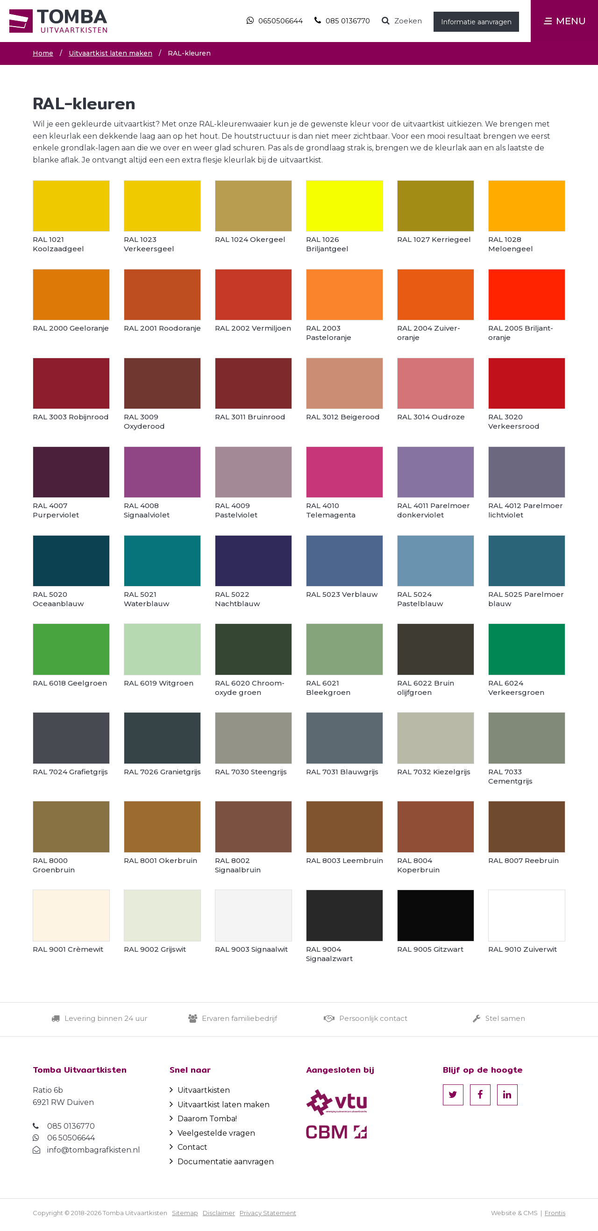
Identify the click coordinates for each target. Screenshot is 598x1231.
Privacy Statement (268, 1213)
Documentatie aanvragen (222, 1161)
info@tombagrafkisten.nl (93, 1150)
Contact (188, 1147)
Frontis (555, 1213)
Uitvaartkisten (200, 1090)
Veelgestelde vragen (212, 1133)
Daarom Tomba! (203, 1118)
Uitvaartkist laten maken (220, 1104)
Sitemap (185, 1213)
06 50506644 (71, 1137)
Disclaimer (219, 1213)
